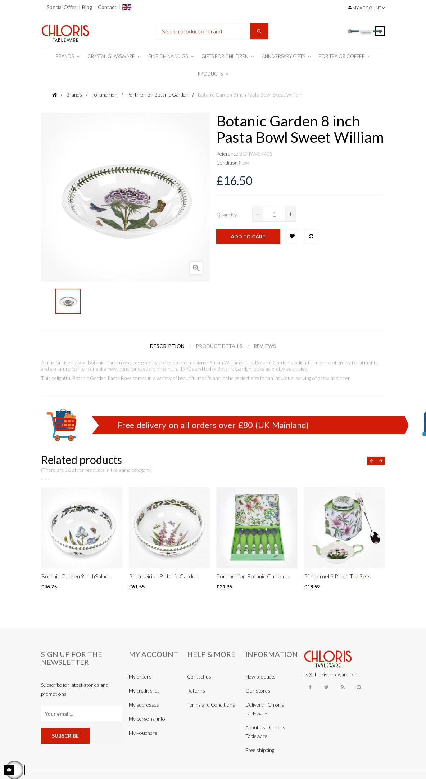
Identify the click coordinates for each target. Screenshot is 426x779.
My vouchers (143, 733)
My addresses (144, 705)
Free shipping (259, 750)
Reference (227, 154)
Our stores (257, 691)
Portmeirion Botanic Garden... (165, 576)
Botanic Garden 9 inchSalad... (76, 576)
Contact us (199, 676)
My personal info (147, 719)
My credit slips (144, 691)
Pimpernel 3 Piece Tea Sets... (339, 576)
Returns (196, 691)
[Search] (213, 31)
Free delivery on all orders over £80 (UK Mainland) (213, 425)
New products (260, 676)
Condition (227, 163)
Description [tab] (167, 346)
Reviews (265, 346)
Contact (107, 7)
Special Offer (61, 7)
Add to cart (248, 236)
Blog (87, 7)
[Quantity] (274, 214)
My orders (140, 676)
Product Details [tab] (219, 346)
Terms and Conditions (211, 705)
